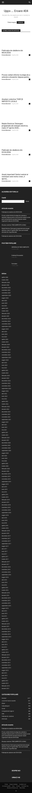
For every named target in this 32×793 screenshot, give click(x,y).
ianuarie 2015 (5, 626)
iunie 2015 (4, 613)
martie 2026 (5, 280)
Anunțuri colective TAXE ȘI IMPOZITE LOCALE (12, 100)
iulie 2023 (4, 362)
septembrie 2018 (6, 512)
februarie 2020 (6, 468)
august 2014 (5, 639)
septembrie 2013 (6, 668)
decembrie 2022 (6, 381)
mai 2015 (4, 616)
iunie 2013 (4, 675)
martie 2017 (5, 559)
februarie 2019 (6, 499)
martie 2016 (5, 590)
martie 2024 (5, 342)
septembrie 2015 (6, 605)
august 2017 (5, 546)
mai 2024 (4, 337)
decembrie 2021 (6, 412)
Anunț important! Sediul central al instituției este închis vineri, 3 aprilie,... (15, 176)
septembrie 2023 (6, 357)
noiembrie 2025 (6, 290)
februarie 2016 (6, 593)
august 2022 (5, 391)
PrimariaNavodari (6, 55)
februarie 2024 (6, 344)
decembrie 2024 (6, 318)
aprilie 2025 (5, 308)
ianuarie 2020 (5, 471)
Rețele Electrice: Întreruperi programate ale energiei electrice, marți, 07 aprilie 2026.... (15, 126)
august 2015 (5, 608)
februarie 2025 (6, 313)
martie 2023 (5, 373)
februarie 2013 (6, 686)
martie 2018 (5, 528)
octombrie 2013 (6, 665)
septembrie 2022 (6, 388)
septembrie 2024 (6, 326)
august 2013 (5, 670)
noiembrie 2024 (6, 321)
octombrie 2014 (6, 634)
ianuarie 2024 (5, 347)
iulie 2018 (4, 518)
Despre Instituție (13, 784)
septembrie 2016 (6, 574)
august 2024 (5, 329)
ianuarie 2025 (5, 316)
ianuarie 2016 (5, 595)
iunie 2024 (4, 334)
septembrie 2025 (6, 295)
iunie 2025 (4, 303)
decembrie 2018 (6, 505)
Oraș (13, 786)
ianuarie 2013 (5, 688)
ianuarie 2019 (5, 502)
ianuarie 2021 (5, 440)
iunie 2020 (4, 458)
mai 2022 (4, 399)
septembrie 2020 (6, 450)
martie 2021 (5, 435)
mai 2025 (4, 306)
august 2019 (5, 484)
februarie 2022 (6, 406)
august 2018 (5, 515)
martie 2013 (5, 683)
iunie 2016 (4, 582)
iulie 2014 (4, 642)
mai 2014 (4, 647)
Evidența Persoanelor (17, 255)
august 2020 (5, 453)
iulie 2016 (4, 580)
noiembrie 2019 (6, 476)
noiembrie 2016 (6, 569)
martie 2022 (5, 404)
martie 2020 (5, 466)
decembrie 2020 (6, 443)
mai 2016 (4, 585)
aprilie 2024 (5, 339)
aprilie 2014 (5, 649)
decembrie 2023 (6, 349)
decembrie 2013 (6, 660)
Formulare (14, 263)
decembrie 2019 (6, 474)
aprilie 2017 (5, 556)
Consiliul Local (22, 784)
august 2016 (5, 577)
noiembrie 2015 (6, 600)
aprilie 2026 (5, 277)
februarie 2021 (6, 437)
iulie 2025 (4, 300)
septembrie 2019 (6, 481)
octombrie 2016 (6, 572)
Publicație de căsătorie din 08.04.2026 (12, 212)
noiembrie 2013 (6, 662)
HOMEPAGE (20, 22)
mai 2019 (4, 492)
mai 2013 (4, 678)
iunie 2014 (4, 644)
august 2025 (5, 298)
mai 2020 (4, 461)
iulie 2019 (4, 487)
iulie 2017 (4, 549)
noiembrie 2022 (6, 383)
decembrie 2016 (6, 567)
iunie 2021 (4, 427)
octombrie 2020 (6, 448)
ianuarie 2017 (5, 564)
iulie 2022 (4, 393)
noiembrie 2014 (6, 631)
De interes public (6, 786)
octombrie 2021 (6, 417)
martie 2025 (5, 311)
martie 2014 (5, 652)
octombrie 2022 (6, 386)
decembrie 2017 (6, 536)
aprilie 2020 (5, 463)
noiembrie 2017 (6, 538)
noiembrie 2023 (6, 352)
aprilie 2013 (5, 680)
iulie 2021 (4, 424)
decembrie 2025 (6, 287)
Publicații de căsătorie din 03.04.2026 (12, 236)
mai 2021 (4, 430)
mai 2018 (4, 523)
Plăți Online (22, 788)
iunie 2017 (4, 551)
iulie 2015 (4, 611)
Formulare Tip (25, 786)
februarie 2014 (6, 655)
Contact (18, 786)
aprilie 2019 (5, 494)
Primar (6, 784)
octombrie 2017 (6, 541)
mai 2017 (4, 554)
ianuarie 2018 (5, 533)
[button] (3, 2)
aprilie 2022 (5, 401)
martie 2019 (5, 497)
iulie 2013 (4, 673)
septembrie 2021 (6, 419)
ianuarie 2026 (5, 285)
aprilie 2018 (5, 525)
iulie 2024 (4, 331)
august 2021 (5, 422)
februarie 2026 (6, 282)
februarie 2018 (6, 530)
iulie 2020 (4, 455)
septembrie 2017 (6, 543)
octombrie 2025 (6, 293)
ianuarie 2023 (5, 378)
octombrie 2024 (6, 324)
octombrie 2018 (6, 510)
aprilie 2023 (5, 370)
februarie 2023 (6, 375)
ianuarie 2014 (5, 657)
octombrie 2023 (6, 355)
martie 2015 (5, 621)
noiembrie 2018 (6, 507)
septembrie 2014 (6, 637)
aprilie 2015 (5, 618)
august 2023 (5, 360)
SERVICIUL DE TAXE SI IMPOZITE (20, 247)
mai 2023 (4, 368)
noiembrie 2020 (6, 445)
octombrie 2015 (6, 603)
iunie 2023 (4, 365)
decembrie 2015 (6, 598)
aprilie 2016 (5, 587)
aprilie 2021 (5, 432)
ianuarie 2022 (5, 409)
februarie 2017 (6, 562)
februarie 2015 (6, 624)
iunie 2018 (4, 520)
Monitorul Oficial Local (12, 788)
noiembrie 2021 (6, 414)
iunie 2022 (4, 396)
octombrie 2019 (6, 479)
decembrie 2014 (6, 629)
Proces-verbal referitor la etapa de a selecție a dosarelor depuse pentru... (16, 76)
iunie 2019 (4, 489)
